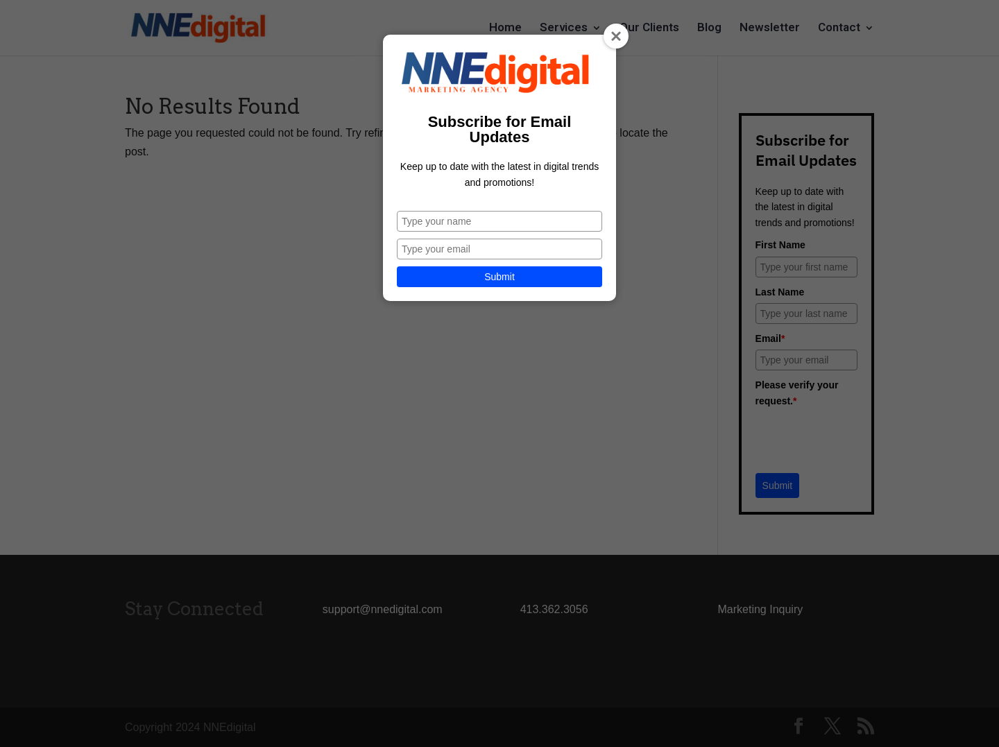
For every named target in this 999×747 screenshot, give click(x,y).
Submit (499, 276)
